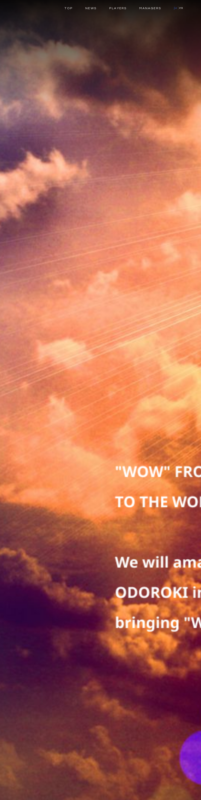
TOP (68, 8)
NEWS (91, 8)
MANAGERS (150, 8)
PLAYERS (118, 8)
